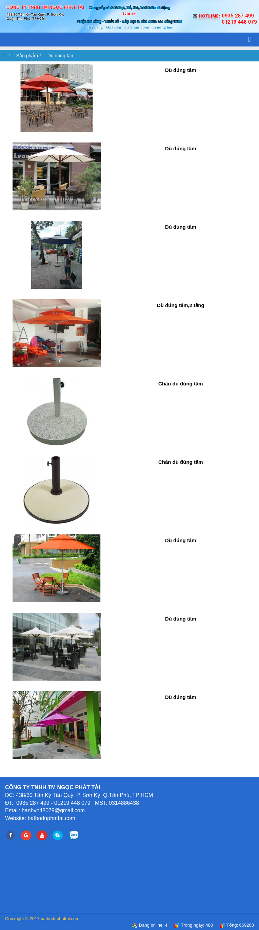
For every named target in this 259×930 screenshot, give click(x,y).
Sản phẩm (27, 55)
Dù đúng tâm (61, 55)
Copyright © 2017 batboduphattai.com (42, 918)
